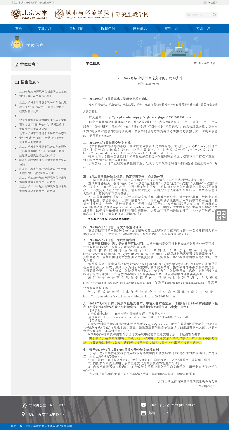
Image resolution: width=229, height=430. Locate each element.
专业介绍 (45, 28)
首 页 (197, 63)
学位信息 (209, 63)
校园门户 (203, 28)
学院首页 (210, 2)
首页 (18, 28)
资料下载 (172, 28)
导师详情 (77, 28)
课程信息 (140, 28)
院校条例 (108, 28)
